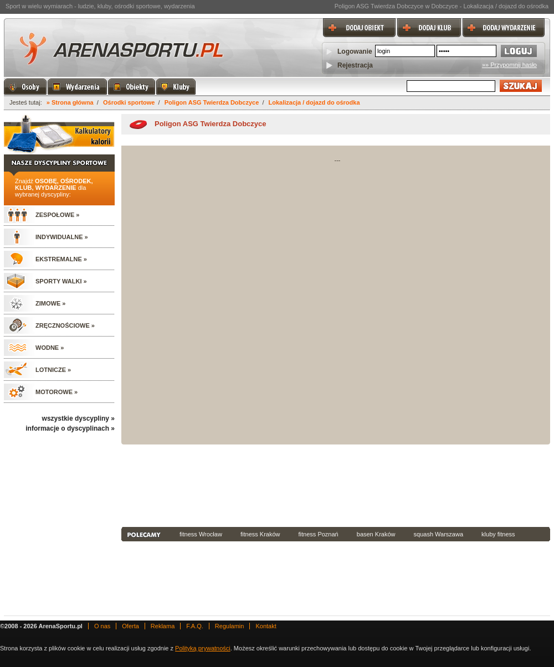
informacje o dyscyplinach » (70, 428)
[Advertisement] (171, 484)
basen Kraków (376, 534)
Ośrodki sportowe (129, 102)
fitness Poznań (318, 534)
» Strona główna (70, 102)
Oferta (130, 626)
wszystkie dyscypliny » (78, 418)
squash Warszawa (438, 534)
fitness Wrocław (200, 534)
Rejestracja (355, 65)
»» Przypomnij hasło (509, 64)
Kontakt (265, 626)
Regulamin (229, 626)
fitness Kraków (260, 534)
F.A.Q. (194, 626)
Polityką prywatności (202, 648)
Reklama (163, 626)
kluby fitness (498, 534)
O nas (102, 626)
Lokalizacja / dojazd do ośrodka (314, 102)
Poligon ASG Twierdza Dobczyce (212, 102)
